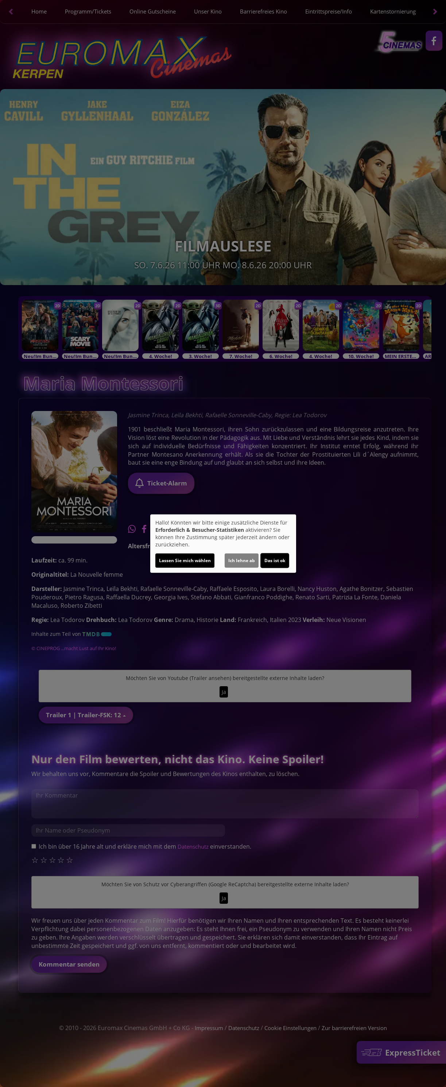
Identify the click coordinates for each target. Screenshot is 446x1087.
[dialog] (223, 543)
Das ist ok (274, 560)
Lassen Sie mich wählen (185, 560)
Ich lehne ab (241, 560)
